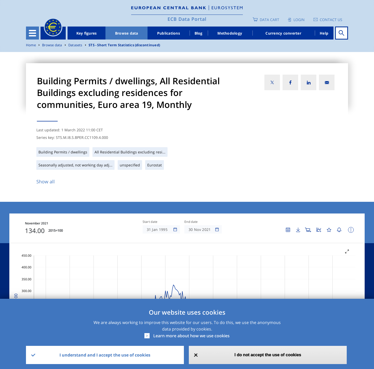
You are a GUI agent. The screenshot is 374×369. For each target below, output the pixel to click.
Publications (168, 33)
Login (299, 19)
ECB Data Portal (187, 19)
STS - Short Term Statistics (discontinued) (124, 45)
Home (31, 45)
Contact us (331, 19)
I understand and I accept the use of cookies (104, 355)
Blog (199, 33)
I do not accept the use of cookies (268, 355)
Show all (45, 181)
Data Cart (269, 19)
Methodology (229, 33)
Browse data (126, 33)
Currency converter (283, 33)
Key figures (86, 33)
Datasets (75, 45)
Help (324, 33)
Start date (150, 222)
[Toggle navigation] (32, 33)
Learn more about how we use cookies (191, 336)
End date (191, 222)
